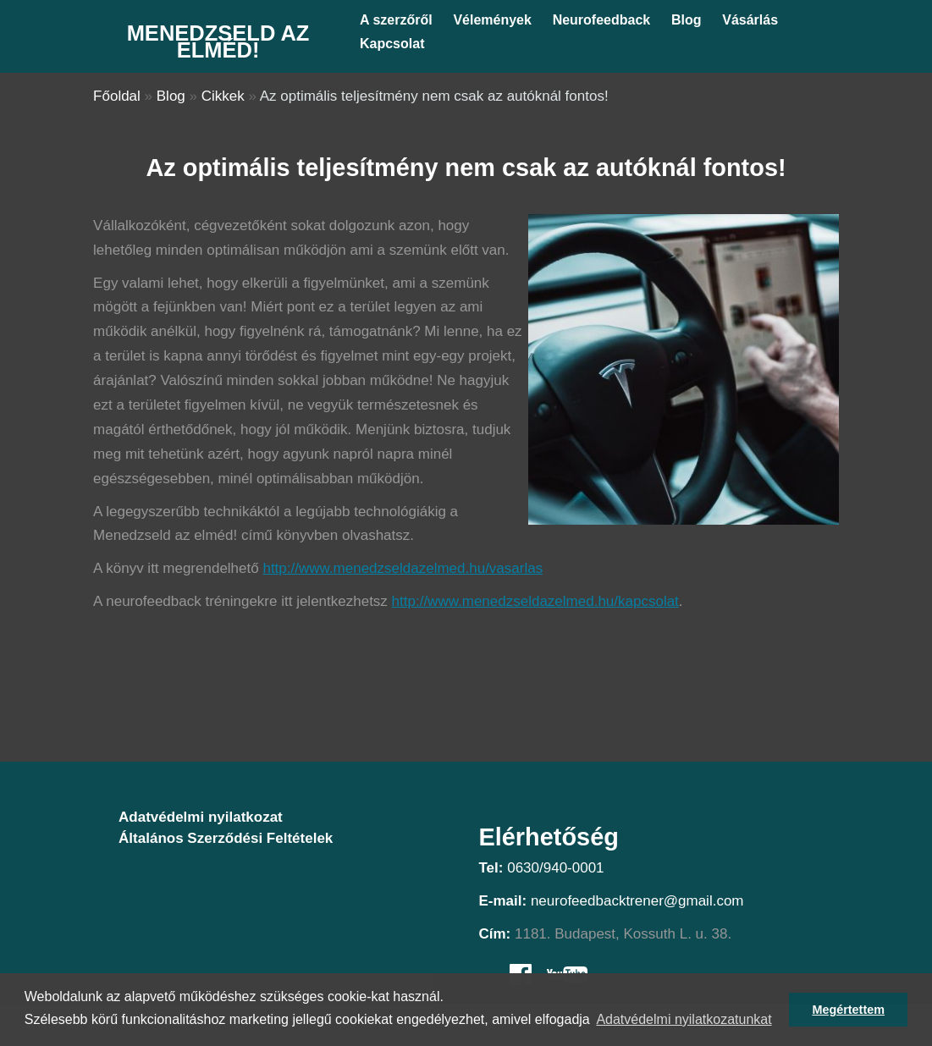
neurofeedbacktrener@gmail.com (637, 901)
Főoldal (117, 96)
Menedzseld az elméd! (218, 41)
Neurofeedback (602, 20)
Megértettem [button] (848, 1009)
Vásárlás (750, 20)
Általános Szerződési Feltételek (226, 838)
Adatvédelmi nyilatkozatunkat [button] (683, 1019)
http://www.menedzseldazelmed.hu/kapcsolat (535, 601)
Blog (686, 20)
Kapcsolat (392, 43)
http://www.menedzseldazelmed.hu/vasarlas (402, 568)
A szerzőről (396, 20)
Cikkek (223, 96)
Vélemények (492, 20)
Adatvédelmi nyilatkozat (201, 817)
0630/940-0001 (555, 868)
